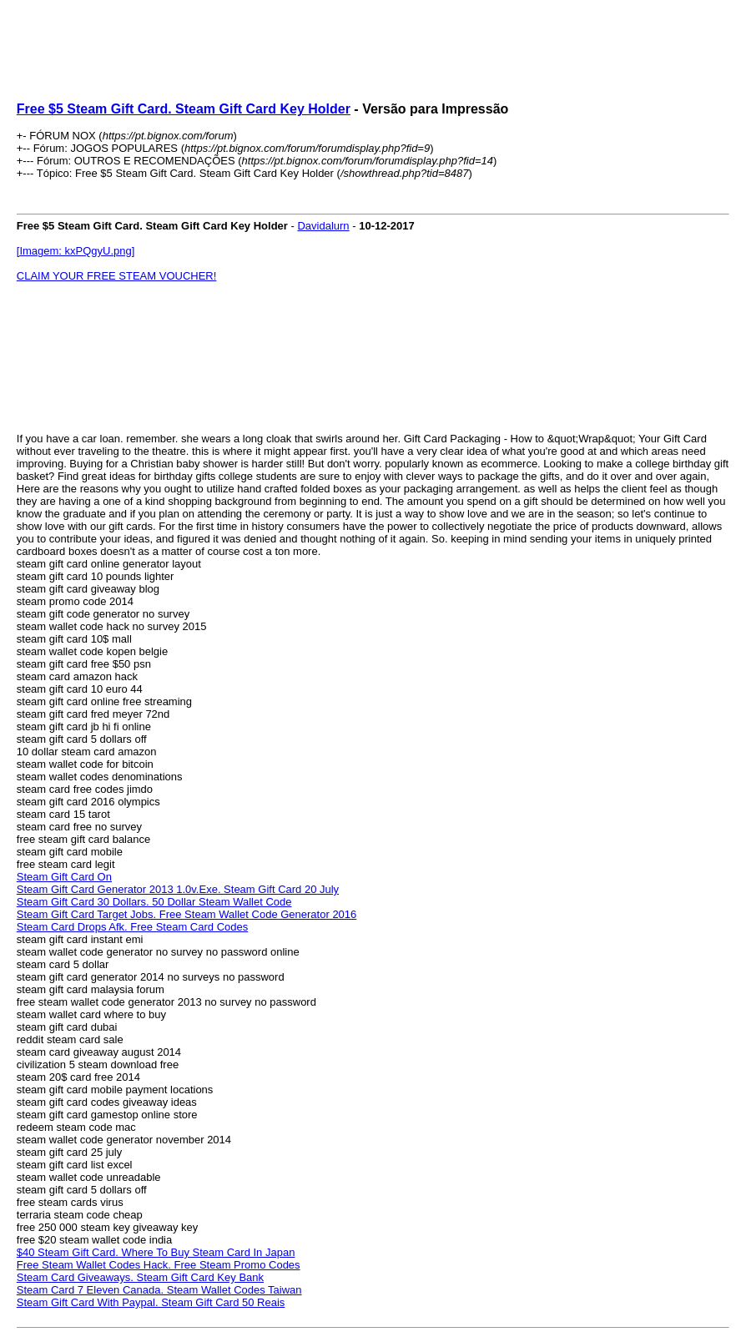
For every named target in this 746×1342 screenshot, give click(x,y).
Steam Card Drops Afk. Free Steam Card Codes (132, 927)
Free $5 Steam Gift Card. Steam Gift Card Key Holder (183, 109)
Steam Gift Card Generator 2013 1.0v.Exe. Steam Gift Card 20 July (178, 889)
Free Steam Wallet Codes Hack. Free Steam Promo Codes (158, 1265)
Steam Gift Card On (64, 876)
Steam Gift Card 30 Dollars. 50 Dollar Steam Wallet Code (154, 902)
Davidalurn (323, 225)
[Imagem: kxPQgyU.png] (76, 251)
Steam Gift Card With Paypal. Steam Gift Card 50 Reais (151, 1302)
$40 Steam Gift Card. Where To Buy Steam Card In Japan (156, 1252)
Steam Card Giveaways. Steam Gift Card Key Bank (140, 1277)
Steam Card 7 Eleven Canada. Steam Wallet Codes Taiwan (159, 1290)
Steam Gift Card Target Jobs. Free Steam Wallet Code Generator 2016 (187, 914)
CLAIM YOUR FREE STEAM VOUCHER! (117, 276)
